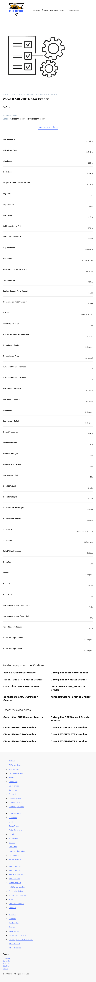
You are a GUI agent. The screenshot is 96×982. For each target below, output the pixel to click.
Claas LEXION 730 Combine (19, 734)
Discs (11, 822)
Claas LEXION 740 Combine (19, 741)
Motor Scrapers (15, 883)
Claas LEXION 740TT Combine (69, 734)
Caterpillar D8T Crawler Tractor (23, 717)
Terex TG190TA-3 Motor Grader (23, 679)
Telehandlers (14, 923)
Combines (13, 790)
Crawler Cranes (15, 798)
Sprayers (12, 915)
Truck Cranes (14, 931)
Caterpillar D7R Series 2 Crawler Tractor (71, 719)
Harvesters (13, 847)
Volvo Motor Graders (47, 94)
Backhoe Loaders (16, 773)
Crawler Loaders (15, 802)
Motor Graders (28, 94)
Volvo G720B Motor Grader (19, 672)
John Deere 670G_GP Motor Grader (20, 698)
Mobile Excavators (16, 874)
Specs (15, 94)
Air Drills (12, 761)
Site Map (6, 966)
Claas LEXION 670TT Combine (69, 741)
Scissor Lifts (13, 899)
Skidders (12, 908)
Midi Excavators (15, 866)
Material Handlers (15, 859)
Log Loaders (14, 855)
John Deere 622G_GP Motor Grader (68, 688)
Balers (11, 778)
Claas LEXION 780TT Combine (69, 727)
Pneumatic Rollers (16, 891)
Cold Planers (14, 786)
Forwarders (13, 838)
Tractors (12, 927)
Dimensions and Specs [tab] (48, 127)
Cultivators (13, 818)
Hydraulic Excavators (17, 851)
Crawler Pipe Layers (16, 807)
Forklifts (12, 834)
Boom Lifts (13, 782)
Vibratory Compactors (17, 935)
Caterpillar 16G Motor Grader (21, 686)
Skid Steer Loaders (16, 904)
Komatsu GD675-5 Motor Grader (71, 696)
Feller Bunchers (15, 830)
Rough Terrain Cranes (17, 895)
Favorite (6, 963)
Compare (6, 958)
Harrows (12, 843)
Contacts (6, 961)
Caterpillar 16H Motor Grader (69, 679)
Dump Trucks (14, 826)
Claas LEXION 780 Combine (19, 727)
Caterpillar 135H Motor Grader (69, 672)
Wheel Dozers (14, 944)
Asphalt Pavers (14, 769)
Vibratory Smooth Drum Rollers (21, 940)
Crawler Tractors (15, 813)
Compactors (13, 794)
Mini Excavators (15, 870)
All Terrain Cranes (15, 765)
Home (5, 94)
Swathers (12, 919)
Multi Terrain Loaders (17, 887)
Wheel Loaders (15, 948)
